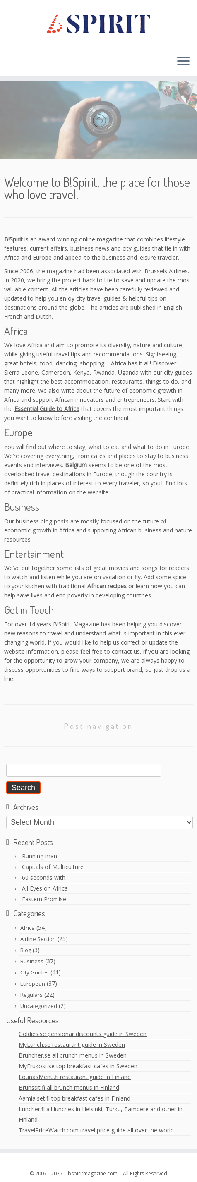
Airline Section (38, 939)
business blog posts (42, 521)
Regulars (31, 994)
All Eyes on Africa (45, 888)
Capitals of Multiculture (53, 867)
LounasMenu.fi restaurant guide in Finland (75, 1077)
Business (31, 961)
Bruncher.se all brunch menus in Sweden (73, 1055)
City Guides (34, 972)
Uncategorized (38, 1006)
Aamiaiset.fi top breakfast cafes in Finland (74, 1098)
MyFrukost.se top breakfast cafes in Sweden (78, 1066)
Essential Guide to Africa (46, 409)
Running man (39, 856)
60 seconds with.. (45, 877)
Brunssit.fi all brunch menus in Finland (69, 1087)
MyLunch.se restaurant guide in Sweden (72, 1044)
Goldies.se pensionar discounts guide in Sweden (83, 1034)
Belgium (76, 465)
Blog (25, 950)
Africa (27, 927)
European (32, 983)
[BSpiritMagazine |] (98, 24)
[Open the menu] (183, 61)
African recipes (107, 586)
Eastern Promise (44, 899)
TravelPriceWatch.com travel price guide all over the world (96, 1130)
